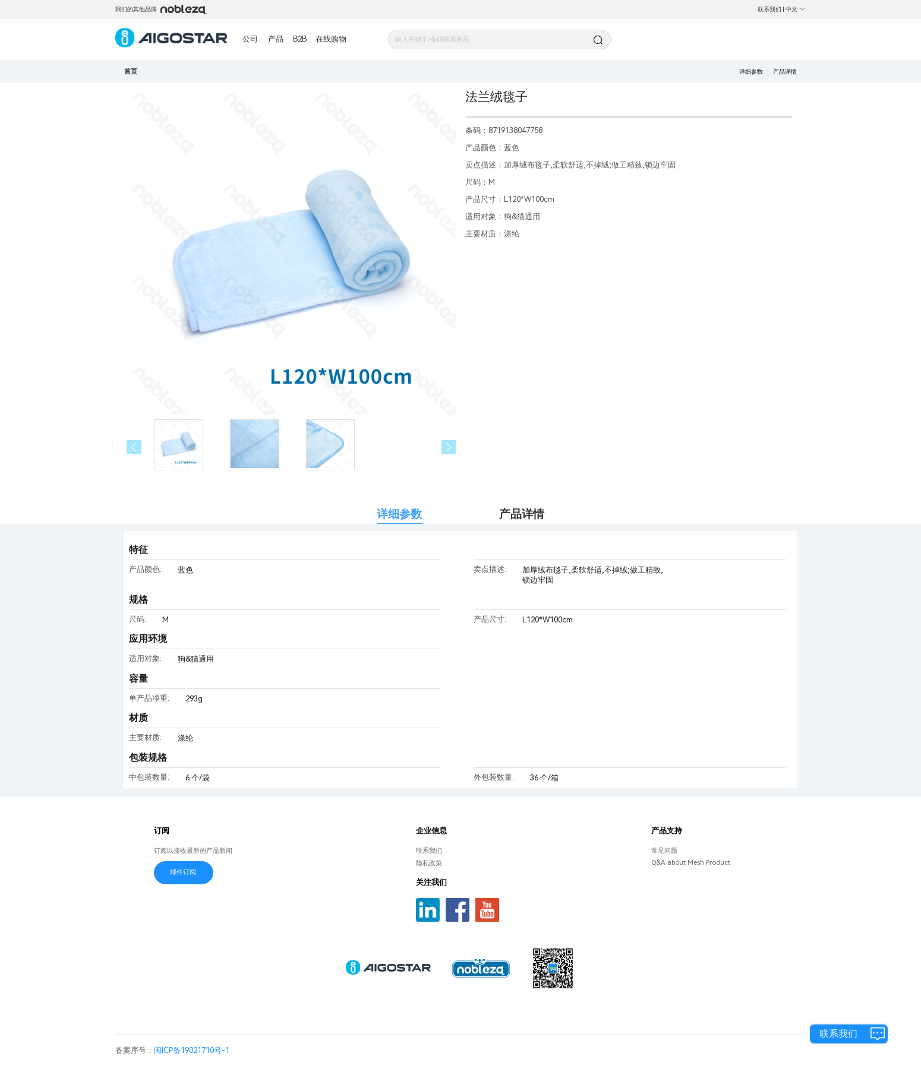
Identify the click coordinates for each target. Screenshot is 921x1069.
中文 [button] (796, 9)
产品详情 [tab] (521, 514)
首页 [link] (130, 71)
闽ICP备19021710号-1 (191, 1050)
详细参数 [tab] (399, 514)
